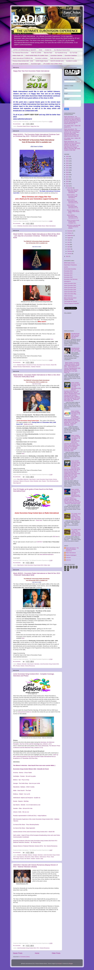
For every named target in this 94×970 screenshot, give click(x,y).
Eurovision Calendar (56, 55)
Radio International (50, 226)
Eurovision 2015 (68, 273)
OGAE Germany (68, 295)
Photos (48, 856)
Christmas (19, 226)
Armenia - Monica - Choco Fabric (22, 772)
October (69, 233)
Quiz (40, 481)
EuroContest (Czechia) (70, 269)
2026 (67, 156)
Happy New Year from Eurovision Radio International (31, 71)
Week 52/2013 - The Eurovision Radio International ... (72, 196)
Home (40, 50)
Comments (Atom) (25, 956)
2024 (67, 161)
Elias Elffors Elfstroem (23, 479)
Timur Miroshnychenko (52, 481)
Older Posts (56, 953)
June (68, 242)
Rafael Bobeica (26, 366)
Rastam (44, 481)
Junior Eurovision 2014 (70, 285)
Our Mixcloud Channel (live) (62, 50)
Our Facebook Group (61, 52)
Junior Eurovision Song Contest (44, 479)
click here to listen (36, 383)
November (70, 231)
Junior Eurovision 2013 (70, 283)
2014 (67, 183)
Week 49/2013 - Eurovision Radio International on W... (73, 216)
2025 (67, 158)
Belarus (19, 664)
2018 (67, 174)
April (68, 246)
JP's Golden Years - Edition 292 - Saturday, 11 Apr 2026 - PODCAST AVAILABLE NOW (76, 532)
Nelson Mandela (34, 481)
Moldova (37, 856)
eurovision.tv (67, 281)
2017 (67, 177)
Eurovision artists (27, 226)
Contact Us (48, 50)
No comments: (17, 124)
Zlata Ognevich (17, 483)
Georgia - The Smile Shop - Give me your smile (26, 783)
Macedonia (28, 856)
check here (39, 520)
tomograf (59, 963)
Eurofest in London (71, 61)
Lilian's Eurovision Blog (70, 293)
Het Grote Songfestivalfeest (20, 63)
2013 (67, 186)
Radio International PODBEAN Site (23, 58)
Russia (18, 665)
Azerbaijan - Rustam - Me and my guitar (24, 776)
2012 (67, 256)
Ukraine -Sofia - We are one (21, 812)
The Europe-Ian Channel (70, 301)
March (69, 249)
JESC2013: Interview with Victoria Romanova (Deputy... (73, 227)
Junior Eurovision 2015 (70, 287)
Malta (45, 565)
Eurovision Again (36, 63)
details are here (28, 424)
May (68, 244)
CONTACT (40, 542)
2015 (67, 181)
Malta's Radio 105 (18, 55)
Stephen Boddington (71, 555)
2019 (67, 172)
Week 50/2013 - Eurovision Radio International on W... (73, 206)
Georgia (35, 855)
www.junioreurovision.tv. (25, 712)
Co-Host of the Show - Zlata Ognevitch (24, 828)
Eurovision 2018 (68, 277)
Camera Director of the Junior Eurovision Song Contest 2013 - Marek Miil (33, 831)
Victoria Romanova (30, 665)
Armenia (19, 855)
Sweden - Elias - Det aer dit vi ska (22, 808)
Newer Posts (17, 953)
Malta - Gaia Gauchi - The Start (22, 790)
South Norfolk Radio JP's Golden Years (37, 55)
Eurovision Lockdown (41, 58)
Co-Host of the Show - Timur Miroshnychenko (26, 824)
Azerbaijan (25, 855)
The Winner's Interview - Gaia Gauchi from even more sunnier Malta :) (34, 765)
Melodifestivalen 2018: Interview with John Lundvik (75, 350)
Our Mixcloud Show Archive (20, 52)
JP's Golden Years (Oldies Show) (52, 63)
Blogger (71, 963)
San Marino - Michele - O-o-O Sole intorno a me (26, 804)
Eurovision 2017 (68, 275)
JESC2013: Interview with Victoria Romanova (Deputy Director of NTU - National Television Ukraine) (35, 866)
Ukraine (22, 665)
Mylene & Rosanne (24, 481)
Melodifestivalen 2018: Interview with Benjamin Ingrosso (75, 335)
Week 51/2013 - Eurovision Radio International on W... (73, 201)
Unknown (68, 557)
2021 (67, 167)
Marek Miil (53, 364)
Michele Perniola (17, 366)
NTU (14, 665)
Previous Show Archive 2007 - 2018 (23, 61)
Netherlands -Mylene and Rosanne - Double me (26, 797)
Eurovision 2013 (68, 271)
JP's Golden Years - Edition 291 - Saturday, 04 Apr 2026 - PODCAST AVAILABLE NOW (76, 516)
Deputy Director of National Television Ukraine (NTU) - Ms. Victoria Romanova (35, 846)
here (56, 193)
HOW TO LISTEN (36, 52)
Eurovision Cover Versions (43, 364)
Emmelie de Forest (31, 364)
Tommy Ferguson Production (71, 303)
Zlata (41, 858)
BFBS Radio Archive (69, 262)
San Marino (27, 858)
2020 (67, 170)
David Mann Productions (70, 265)
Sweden (33, 858)
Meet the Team (48, 52)
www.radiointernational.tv (46, 554)
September (70, 235)
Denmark (24, 664)
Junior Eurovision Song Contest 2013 (33, 565)
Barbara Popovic (21, 364)
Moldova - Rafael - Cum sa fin (21, 794)
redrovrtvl (68, 560)
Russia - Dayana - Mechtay (21, 801)
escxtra (66, 267)
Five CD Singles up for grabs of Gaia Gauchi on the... (73, 211)
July (68, 240)
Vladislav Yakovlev (35, 366)
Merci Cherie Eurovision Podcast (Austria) (70, 298)
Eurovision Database (71, 55)
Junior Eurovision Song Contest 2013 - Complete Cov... (73, 222)
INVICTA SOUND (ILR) (57, 61)
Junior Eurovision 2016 (70, 289)
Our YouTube (73, 52)
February (69, 251)
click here (55, 536)
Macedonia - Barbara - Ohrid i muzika (23, 787)
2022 (67, 165)
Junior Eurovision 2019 (70, 291)
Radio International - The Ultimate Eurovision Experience (72, 549)
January (69, 253)
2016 (67, 179)
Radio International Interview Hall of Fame (62, 58)
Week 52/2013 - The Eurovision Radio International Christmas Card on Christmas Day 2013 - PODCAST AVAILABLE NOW (36, 135)
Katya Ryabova (20, 856)
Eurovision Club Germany (70, 279)
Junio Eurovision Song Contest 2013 (49, 664)
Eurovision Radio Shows (23, 126)
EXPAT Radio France (42, 61)
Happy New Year (34, 126)
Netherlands (43, 856)
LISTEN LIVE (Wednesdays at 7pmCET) (24, 50)
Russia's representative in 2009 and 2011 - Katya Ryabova (29, 815)
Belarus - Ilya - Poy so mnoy (21, 779)
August (69, 237)
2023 (67, 163)
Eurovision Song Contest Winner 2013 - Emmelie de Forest (31, 769)
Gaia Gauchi (32, 479)
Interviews (36, 664)
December (70, 188)
